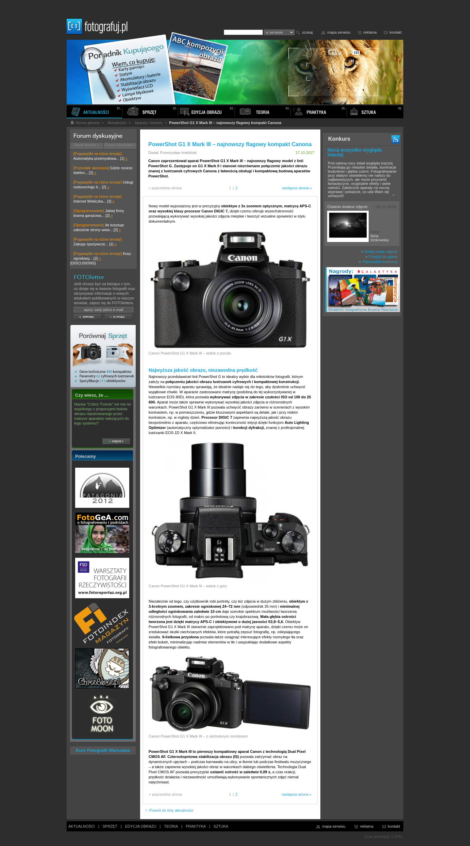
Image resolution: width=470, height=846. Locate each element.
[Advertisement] (362, 426)
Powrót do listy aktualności (169, 810)
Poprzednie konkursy (378, 262)
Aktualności (117, 123)
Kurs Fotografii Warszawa (103, 750)
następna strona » (297, 188)
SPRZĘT (110, 826)
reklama (369, 32)
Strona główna (84, 123)
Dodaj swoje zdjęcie (379, 251)
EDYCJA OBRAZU (140, 826)
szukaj (307, 32)
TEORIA (171, 826)
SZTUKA (221, 826)
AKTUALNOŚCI (81, 826)
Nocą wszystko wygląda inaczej (355, 152)
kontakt (396, 32)
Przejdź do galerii (381, 257)
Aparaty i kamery (149, 123)
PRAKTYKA (196, 826)
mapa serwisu (339, 32)
